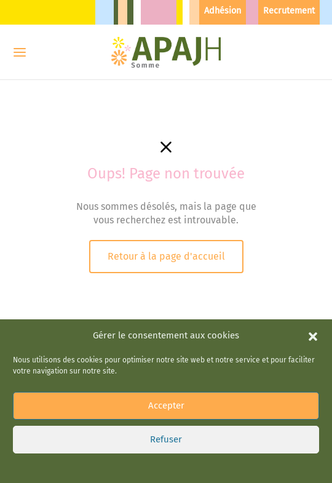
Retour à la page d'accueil (166, 256)
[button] (313, 335)
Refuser (166, 439)
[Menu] (19, 52)
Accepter (166, 405)
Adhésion (222, 11)
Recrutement (289, 11)
